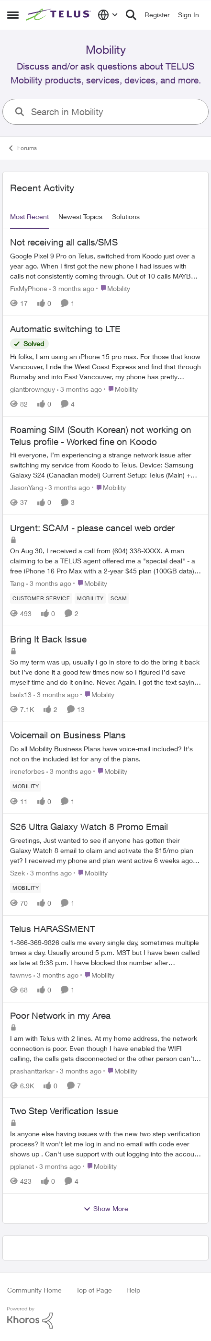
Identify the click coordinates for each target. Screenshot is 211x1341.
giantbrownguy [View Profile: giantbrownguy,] (32, 389)
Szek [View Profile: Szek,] (17, 873)
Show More (105, 1208)
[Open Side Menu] (12, 15)
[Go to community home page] (59, 15)
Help (133, 1290)
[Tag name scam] (118, 598)
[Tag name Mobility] (90, 598)
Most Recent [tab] (29, 216)
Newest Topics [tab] (80, 216)
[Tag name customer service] (41, 598)
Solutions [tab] (126, 216)
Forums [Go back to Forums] (22, 148)
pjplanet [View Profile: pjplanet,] (22, 1166)
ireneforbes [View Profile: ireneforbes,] (27, 771)
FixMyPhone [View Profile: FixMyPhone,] (28, 288)
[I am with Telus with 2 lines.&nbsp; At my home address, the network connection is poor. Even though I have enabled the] (105, 1048)
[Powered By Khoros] (105, 1318)
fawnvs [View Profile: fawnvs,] (21, 975)
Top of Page (94, 1290)
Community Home (34, 1290)
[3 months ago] (71, 288)
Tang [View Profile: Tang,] (17, 583)
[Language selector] (108, 14)
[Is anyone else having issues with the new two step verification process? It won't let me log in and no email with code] (105, 1144)
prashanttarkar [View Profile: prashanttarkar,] (32, 1070)
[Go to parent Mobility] (113, 288)
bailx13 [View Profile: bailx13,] (21, 694)
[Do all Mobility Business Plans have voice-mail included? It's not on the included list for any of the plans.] (105, 753)
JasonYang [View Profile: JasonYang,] (26, 487)
